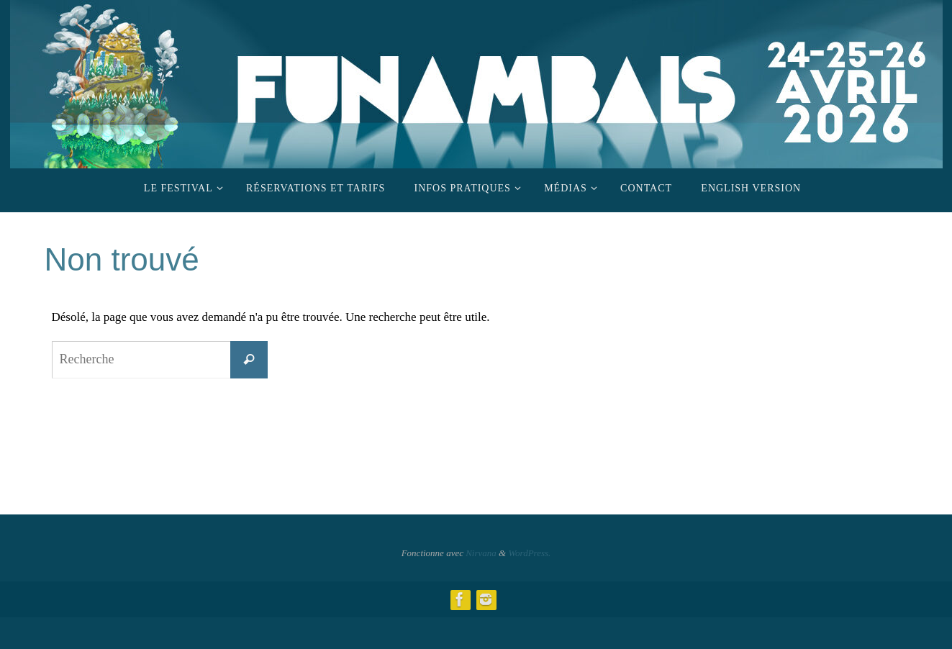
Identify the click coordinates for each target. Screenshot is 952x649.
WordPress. (529, 553)
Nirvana (481, 553)
